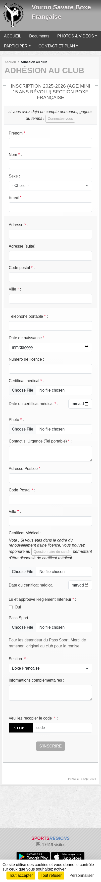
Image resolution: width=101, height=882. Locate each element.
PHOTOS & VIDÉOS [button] (75, 36)
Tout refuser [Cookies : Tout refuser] (51, 875)
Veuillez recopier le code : (33, 718)
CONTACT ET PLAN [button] (57, 46)
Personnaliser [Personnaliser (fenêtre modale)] (81, 875)
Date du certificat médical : (33, 404)
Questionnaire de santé (52, 552)
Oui (18, 607)
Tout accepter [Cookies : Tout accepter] (21, 875)
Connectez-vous (60, 119)
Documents (39, 36)
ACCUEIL (12, 36)
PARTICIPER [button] (16, 46)
